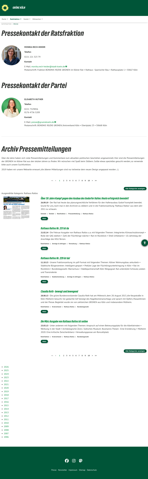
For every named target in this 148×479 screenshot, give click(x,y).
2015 (6, 405)
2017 (6, 398)
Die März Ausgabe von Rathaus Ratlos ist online (66, 321)
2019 (6, 391)
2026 (6, 366)
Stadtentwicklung (58, 277)
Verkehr (51, 214)
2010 (6, 422)
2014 (6, 408)
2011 (6, 419)
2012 (6, 415)
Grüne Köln (19, 7)
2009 (6, 426)
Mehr (44, 218)
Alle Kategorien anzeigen (135, 188)
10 (89, 180)
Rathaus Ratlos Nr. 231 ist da (56, 228)
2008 (6, 430)
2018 (6, 394)
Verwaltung (73, 244)
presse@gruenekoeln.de (42, 122)
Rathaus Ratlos (88, 214)
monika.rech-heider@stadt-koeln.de (48, 66)
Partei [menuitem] (4, 19)
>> (96, 180)
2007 (6, 433)
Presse (15, 24)
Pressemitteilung (74, 214)
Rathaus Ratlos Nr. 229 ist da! (56, 258)
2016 (6, 401)
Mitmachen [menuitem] (36, 19)
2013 (6, 412)
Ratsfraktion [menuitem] (15, 19)
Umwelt (43, 214)
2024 (6, 373)
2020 (6, 387)
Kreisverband (56, 307)
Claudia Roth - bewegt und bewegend (61, 291)
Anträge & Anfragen (59, 244)
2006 (6, 436)
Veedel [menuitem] (26, 19)
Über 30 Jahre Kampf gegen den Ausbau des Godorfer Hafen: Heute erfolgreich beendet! (88, 198)
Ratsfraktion (6, 24)
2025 (6, 370)
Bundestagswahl (83, 307)
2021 (6, 384)
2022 (6, 380)
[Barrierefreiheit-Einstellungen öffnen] (144, 243)
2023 (6, 377)
